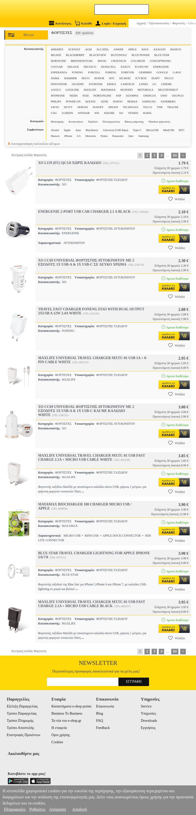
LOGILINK (72, 89)
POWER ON (73, 101)
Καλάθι (83, 23)
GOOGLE (162, 72)
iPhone (68, 135)
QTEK (104, 101)
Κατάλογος (60, 23)
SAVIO (55, 107)
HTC (112, 78)
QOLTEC (90, 101)
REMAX (132, 101)
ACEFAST (74, 49)
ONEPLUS (149, 95)
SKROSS (82, 107)
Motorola (90, 135)
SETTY (68, 107)
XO (121, 112)
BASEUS (175, 49)
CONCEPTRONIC (160, 60)
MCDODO (126, 89)
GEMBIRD (145, 72)
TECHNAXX (130, 107)
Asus (78, 130)
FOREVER (127, 72)
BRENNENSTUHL (82, 60)
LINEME (166, 84)
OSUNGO (177, 95)
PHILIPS (56, 101)
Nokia (104, 135)
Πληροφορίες (15, 809)
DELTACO (90, 66)
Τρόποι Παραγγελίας (21, 713)
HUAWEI (125, 78)
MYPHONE (58, 95)
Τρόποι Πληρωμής (20, 721)
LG (154, 84)
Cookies (57, 742)
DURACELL (108, 66)
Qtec (131, 135)
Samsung (143, 135)
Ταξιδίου (93, 121)
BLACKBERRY (75, 54)
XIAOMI (109, 112)
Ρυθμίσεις (37, 809)
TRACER (172, 107)
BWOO (102, 60)
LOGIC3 (56, 89)
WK (96, 112)
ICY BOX (141, 78)
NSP (118, 95)
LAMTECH (127, 84)
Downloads (149, 721)
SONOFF (98, 107)
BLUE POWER (141, 54)
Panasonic (118, 135)
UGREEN (67, 112)
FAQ (99, 721)
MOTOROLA (145, 89)
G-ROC (177, 72)
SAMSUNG (149, 101)
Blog (99, 713)
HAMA (55, 78)
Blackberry (92, 130)
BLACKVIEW (97, 54)
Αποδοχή (79, 809)
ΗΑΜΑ (147, 112)
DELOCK (73, 66)
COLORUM (138, 60)
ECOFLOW (141, 66)
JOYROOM (95, 84)
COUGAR (57, 66)
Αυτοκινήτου (75, 121)
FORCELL (94, 72)
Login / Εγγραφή (110, 23)
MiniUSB (168, 130)
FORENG (110, 72)
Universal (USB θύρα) (115, 130)
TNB (159, 107)
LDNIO (143, 84)
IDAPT (155, 78)
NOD (85, 95)
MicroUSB (152, 130)
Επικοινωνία (105, 706)
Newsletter (98, 663)
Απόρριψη (57, 809)
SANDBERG (168, 101)
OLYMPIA (132, 95)
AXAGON (159, 49)
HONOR (99, 78)
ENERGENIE (161, 66)
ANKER (118, 49)
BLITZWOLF (119, 54)
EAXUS (125, 66)
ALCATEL (102, 49)
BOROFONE (58, 60)
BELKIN (56, 54)
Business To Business (67, 713)
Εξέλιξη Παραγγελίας (22, 706)
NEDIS (73, 95)
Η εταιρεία (59, 728)
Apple (67, 130)
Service (146, 706)
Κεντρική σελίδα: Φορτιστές (28, 155)
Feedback (103, 728)
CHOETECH (118, 60)
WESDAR (84, 112)
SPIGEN (113, 107)
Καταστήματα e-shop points (72, 706)
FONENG (77, 72)
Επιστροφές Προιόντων (23, 735)
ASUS (145, 49)
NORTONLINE (102, 95)
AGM (88, 49)
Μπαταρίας (57, 121)
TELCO (147, 107)
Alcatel (55, 130)
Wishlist (176, 199)
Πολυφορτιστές (111, 121)
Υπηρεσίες (148, 713)
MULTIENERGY (168, 89)
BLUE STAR (161, 54)
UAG (54, 112)
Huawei (55, 135)
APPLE (132, 49)
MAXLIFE (90, 89)
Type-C (137, 130)
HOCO (86, 78)
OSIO (164, 95)
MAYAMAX (108, 89)
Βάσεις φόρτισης (134, 121)
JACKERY (77, 84)
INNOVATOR (59, 84)
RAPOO (117, 101)
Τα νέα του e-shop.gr (66, 721)
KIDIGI (111, 84)
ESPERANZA (59, 72)
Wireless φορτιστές (159, 121)
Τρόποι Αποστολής (20, 728)
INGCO (168, 78)
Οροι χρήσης (61, 735)
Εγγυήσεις (148, 728)
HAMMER (70, 78)
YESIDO (133, 112)
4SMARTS (57, 49)
